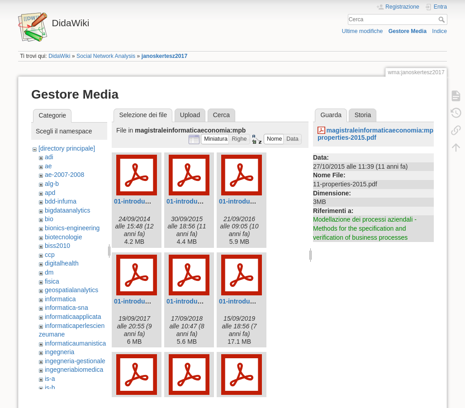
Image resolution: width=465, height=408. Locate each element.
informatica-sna (66, 307)
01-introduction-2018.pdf (203, 301)
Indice (439, 31)
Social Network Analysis (105, 56)
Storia (363, 115)
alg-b (52, 183)
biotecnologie (63, 237)
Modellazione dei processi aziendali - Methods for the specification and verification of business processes (365, 228)
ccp (50, 254)
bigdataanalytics (67, 210)
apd (50, 192)
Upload (190, 115)
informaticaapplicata (73, 316)
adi (49, 157)
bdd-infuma (60, 201)
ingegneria (59, 352)
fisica (52, 281)
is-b (50, 387)
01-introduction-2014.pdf (151, 201)
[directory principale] (66, 148)
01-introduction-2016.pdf (256, 201)
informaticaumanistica (75, 343)
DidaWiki (59, 56)
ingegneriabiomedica (74, 369)
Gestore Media (408, 31)
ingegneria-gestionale (75, 361)
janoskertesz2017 (164, 56)
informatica (60, 299)
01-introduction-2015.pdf (203, 201)
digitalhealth (62, 263)
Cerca (442, 19)
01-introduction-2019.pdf (256, 301)
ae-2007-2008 (64, 174)
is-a (50, 378)
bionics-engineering (72, 228)
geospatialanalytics (71, 290)
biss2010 (57, 245)
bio (49, 219)
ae (48, 166)
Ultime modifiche (362, 31)
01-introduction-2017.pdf (151, 301)
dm (49, 272)
